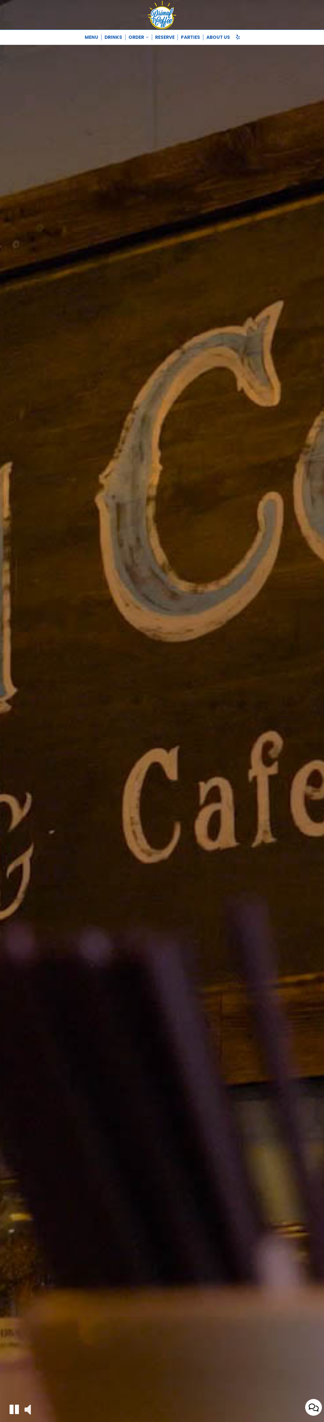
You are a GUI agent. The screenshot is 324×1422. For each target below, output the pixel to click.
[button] (14, 1409)
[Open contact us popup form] (313, 1407)
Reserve (165, 37)
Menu (91, 37)
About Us (218, 37)
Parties (190, 37)
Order (138, 37)
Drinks (113, 37)
